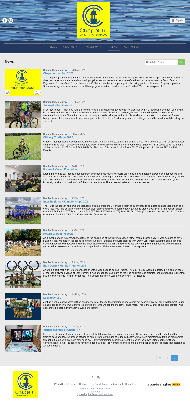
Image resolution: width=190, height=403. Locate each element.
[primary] (181, 62)
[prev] (160, 358)
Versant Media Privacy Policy (95, 388)
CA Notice (95, 391)
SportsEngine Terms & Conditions (95, 394)
